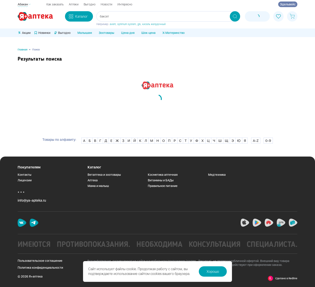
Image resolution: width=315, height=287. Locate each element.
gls (139, 24)
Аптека (93, 180)
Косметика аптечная (163, 174)
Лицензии (25, 180)
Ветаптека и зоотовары (104, 174)
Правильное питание (163, 186)
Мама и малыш (98, 186)
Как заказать (55, 4)
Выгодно (90, 4)
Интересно (124, 4)
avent (113, 24)
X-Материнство (173, 33)
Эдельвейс (288, 4)
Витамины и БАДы (161, 180)
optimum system (126, 24)
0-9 (268, 141)
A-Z (256, 141)
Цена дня (127, 33)
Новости (106, 4)
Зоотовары (106, 33)
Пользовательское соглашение (40, 260)
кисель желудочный (154, 24)
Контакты (24, 174)
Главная (22, 49)
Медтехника (217, 174)
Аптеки (74, 4)
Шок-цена (148, 33)
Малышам (84, 33)
